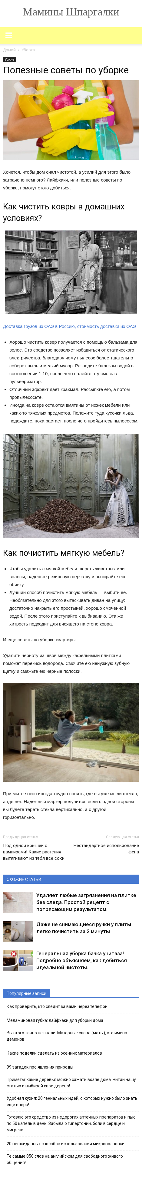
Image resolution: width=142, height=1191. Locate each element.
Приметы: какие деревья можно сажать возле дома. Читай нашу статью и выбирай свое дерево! (71, 1082)
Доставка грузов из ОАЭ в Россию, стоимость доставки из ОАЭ (69, 326)
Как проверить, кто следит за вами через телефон (57, 1006)
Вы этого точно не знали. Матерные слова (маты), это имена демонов (67, 1036)
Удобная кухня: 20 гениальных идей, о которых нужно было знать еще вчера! (72, 1101)
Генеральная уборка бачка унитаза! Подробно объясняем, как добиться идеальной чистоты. (81, 960)
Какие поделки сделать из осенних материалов (54, 1053)
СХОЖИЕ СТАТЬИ (24, 879)
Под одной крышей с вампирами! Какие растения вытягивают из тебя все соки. (34, 852)
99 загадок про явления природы (40, 1067)
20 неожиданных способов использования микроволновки (65, 1143)
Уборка (10, 59)
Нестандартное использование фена (106, 849)
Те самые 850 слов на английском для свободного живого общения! (65, 1159)
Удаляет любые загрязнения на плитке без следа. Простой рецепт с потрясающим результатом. (86, 902)
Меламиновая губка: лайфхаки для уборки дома (55, 1020)
